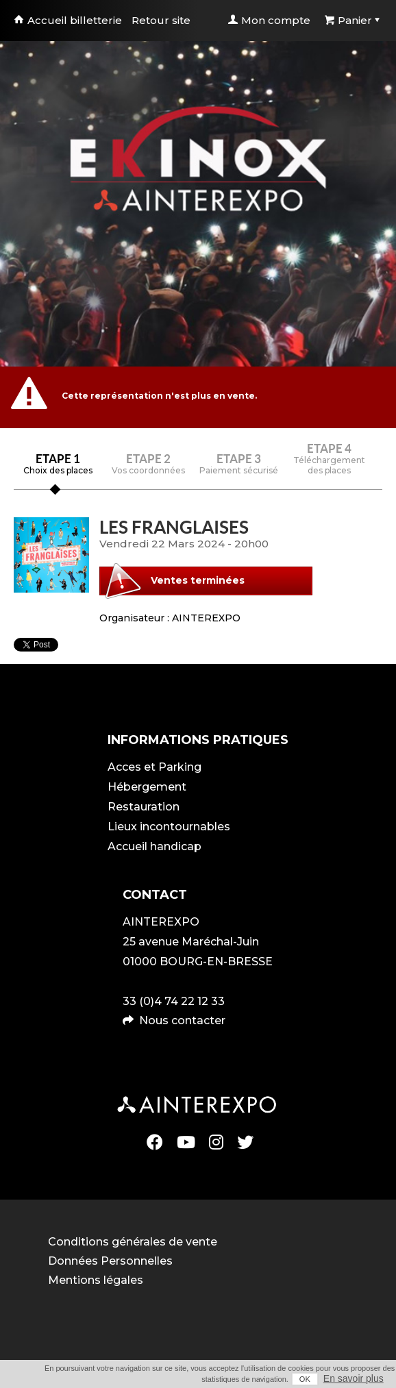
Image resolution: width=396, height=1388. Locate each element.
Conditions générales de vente (132, 1241)
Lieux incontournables (169, 826)
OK (304, 1379)
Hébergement (147, 786)
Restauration (144, 806)
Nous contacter (182, 1020)
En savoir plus (353, 1378)
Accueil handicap (154, 846)
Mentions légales (95, 1280)
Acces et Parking (154, 766)
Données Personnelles (110, 1260)
